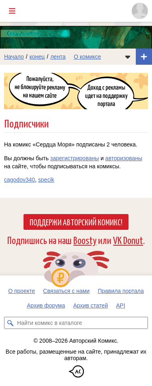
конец (37, 56)
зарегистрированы (74, 158)
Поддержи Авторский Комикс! (76, 221)
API (120, 305)
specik (46, 179)
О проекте (21, 291)
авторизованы (123, 158)
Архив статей (90, 305)
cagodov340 (19, 179)
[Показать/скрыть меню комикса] (128, 57)
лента (58, 56)
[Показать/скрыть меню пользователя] (140, 11)
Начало (14, 56)
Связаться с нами (66, 291)
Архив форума (46, 305)
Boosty (84, 239)
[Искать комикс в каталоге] (10, 323)
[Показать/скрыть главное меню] (12, 11)
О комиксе (87, 56)
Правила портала (121, 291)
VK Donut (128, 239)
